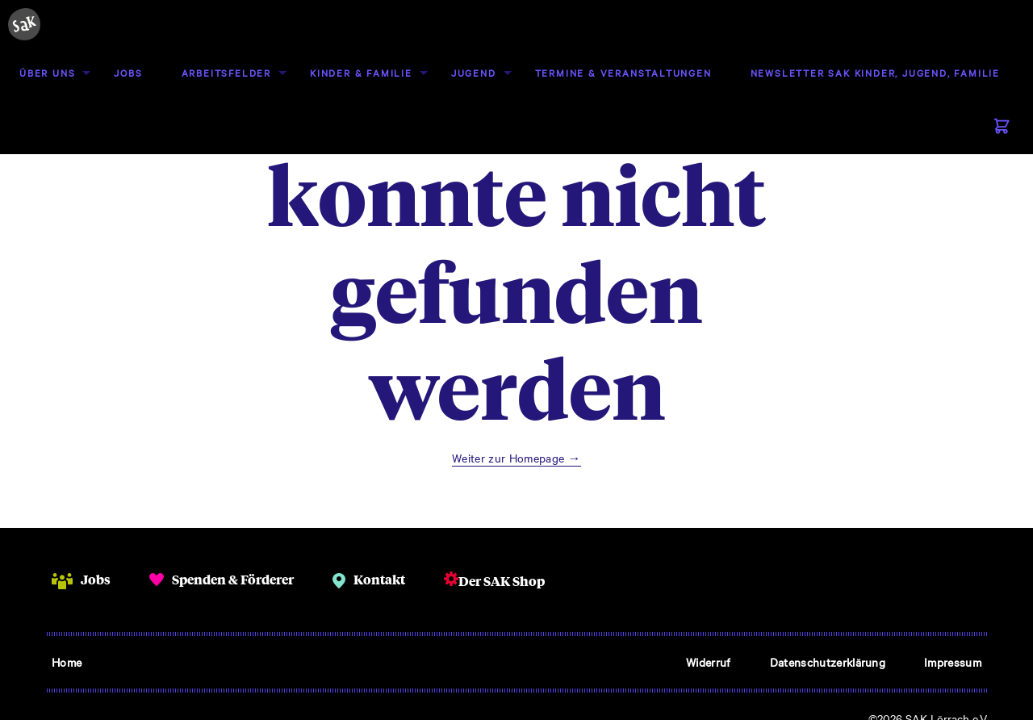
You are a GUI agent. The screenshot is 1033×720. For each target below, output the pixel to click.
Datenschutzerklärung (827, 662)
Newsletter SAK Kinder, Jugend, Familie (875, 72)
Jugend (473, 72)
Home (67, 662)
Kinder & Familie (361, 72)
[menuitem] (47, 73)
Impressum (952, 662)
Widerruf (708, 662)
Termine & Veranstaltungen (623, 72)
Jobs (128, 72)
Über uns (47, 72)
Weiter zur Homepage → (516, 458)
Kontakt (379, 579)
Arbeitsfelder (226, 72)
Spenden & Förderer (233, 579)
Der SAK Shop (501, 580)
